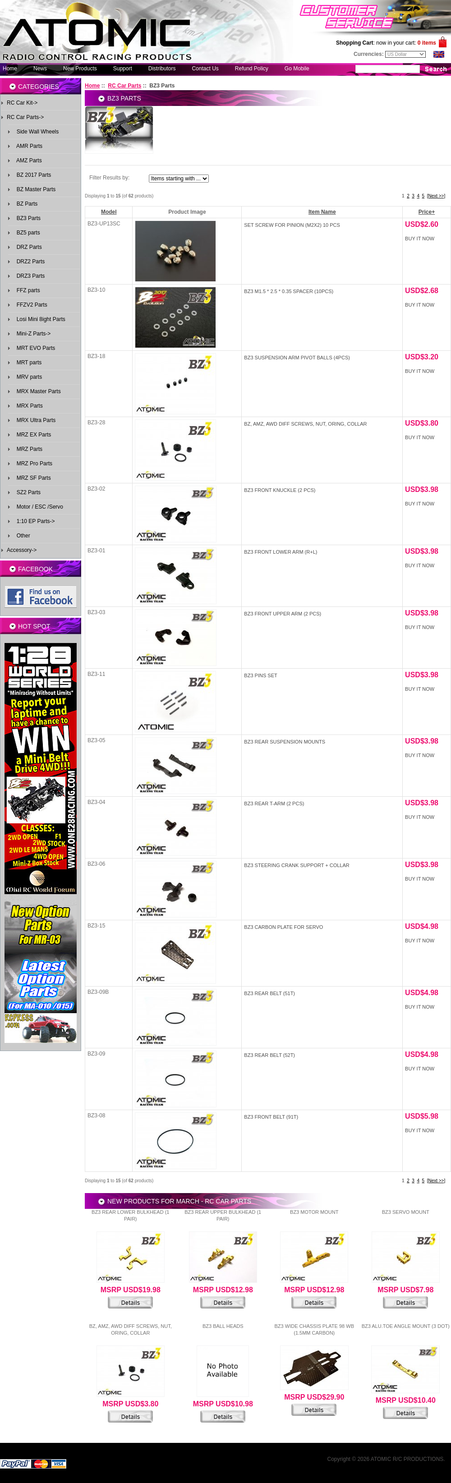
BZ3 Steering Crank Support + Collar (296, 865)
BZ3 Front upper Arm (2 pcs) (282, 613)
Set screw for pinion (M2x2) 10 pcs (292, 225)
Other (22, 536)
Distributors (162, 68)
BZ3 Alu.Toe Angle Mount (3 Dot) (406, 1326)
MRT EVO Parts (34, 348)
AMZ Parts (28, 160)
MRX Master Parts (37, 391)
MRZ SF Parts (32, 478)
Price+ (427, 212)
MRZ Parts (28, 449)
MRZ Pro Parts (33, 463)
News (40, 68)
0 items (427, 43)
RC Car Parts (124, 86)
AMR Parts (28, 146)
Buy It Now (419, 238)
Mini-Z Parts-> (32, 334)
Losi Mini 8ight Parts (39, 319)
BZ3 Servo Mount (405, 1212)
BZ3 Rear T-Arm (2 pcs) (274, 803)
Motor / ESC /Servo (38, 507)
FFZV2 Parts (30, 305)
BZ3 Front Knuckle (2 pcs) (279, 490)
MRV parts (28, 377)
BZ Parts (25, 204)
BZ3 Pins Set (260, 675)
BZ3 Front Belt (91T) (271, 1117)
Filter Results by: (109, 177)
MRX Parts (28, 406)
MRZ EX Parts (32, 435)
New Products (80, 68)
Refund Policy (251, 68)
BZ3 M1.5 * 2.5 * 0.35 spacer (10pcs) (288, 291)
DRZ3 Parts (29, 276)
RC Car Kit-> (22, 103)
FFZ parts (27, 290)
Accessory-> (22, 550)
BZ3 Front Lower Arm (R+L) (280, 552)
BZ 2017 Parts (32, 175)
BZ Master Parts (34, 189)
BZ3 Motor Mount (314, 1212)
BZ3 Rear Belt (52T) (269, 1055)
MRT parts (27, 362)
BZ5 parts (27, 233)
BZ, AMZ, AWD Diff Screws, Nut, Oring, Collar (305, 424)
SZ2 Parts (27, 492)
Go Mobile (297, 68)
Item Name (322, 212)
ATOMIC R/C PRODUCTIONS (407, 1459)
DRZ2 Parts (29, 261)
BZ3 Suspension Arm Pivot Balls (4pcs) (297, 357)
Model (109, 212)
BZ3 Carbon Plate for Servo (283, 927)
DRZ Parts (28, 247)
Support (122, 68)
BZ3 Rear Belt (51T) (269, 993)
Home (10, 68)
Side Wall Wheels (36, 132)
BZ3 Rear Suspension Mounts (284, 741)
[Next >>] (436, 195)
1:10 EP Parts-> (34, 521)
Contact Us (205, 68)
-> (25, 117)
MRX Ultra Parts (34, 420)
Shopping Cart (354, 43)
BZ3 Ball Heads (223, 1326)
